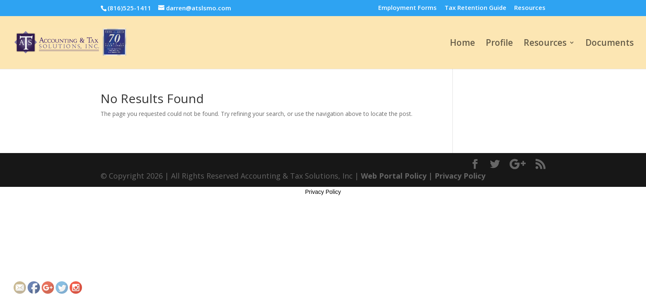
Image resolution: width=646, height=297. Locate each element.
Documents (609, 44)
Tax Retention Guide (475, 8)
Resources (529, 8)
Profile (499, 44)
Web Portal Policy (393, 176)
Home (462, 44)
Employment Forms (407, 8)
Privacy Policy (460, 176)
